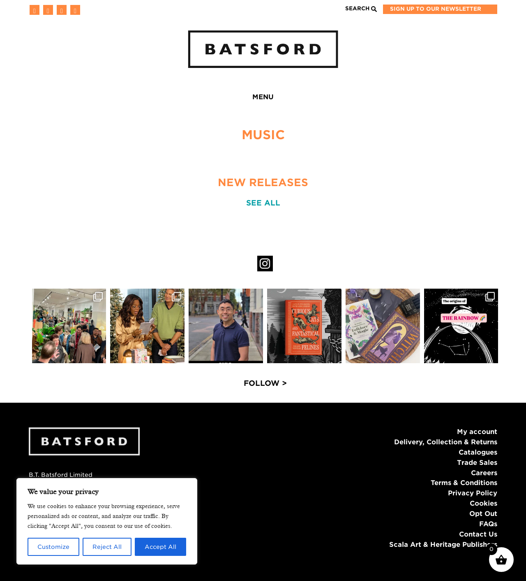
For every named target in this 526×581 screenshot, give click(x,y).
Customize (53, 547)
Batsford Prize (443, 99)
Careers (484, 473)
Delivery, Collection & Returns (445, 442)
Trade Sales (477, 463)
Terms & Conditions (464, 483)
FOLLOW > (265, 383)
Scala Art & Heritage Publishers (443, 544)
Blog (225, 99)
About (320, 99)
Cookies (483, 503)
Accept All (160, 547)
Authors (271, 99)
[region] (106, 521)
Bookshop (372, 99)
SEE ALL (263, 202)
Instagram (265, 263)
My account (477, 432)
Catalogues (478, 452)
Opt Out (483, 514)
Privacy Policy (472, 493)
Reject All (107, 547)
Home (63, 99)
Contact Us (478, 534)
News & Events (166, 99)
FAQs (488, 524)
